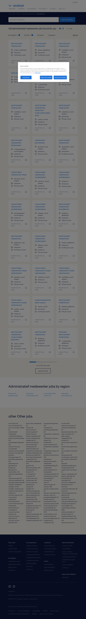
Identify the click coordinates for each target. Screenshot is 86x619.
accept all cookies (60, 77)
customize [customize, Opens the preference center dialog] (26, 77)
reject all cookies (46, 77)
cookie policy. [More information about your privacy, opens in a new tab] (38, 72)
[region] (43, 72)
